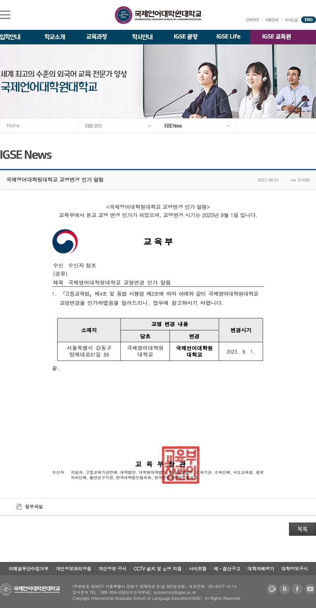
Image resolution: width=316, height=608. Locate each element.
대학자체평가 (261, 568)
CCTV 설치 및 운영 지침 (158, 568)
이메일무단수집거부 (29, 568)
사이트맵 (197, 568)
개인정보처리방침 (73, 568)
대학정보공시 (294, 568)
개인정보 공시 (112, 568)
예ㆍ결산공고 (227, 568)
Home (13, 125)
